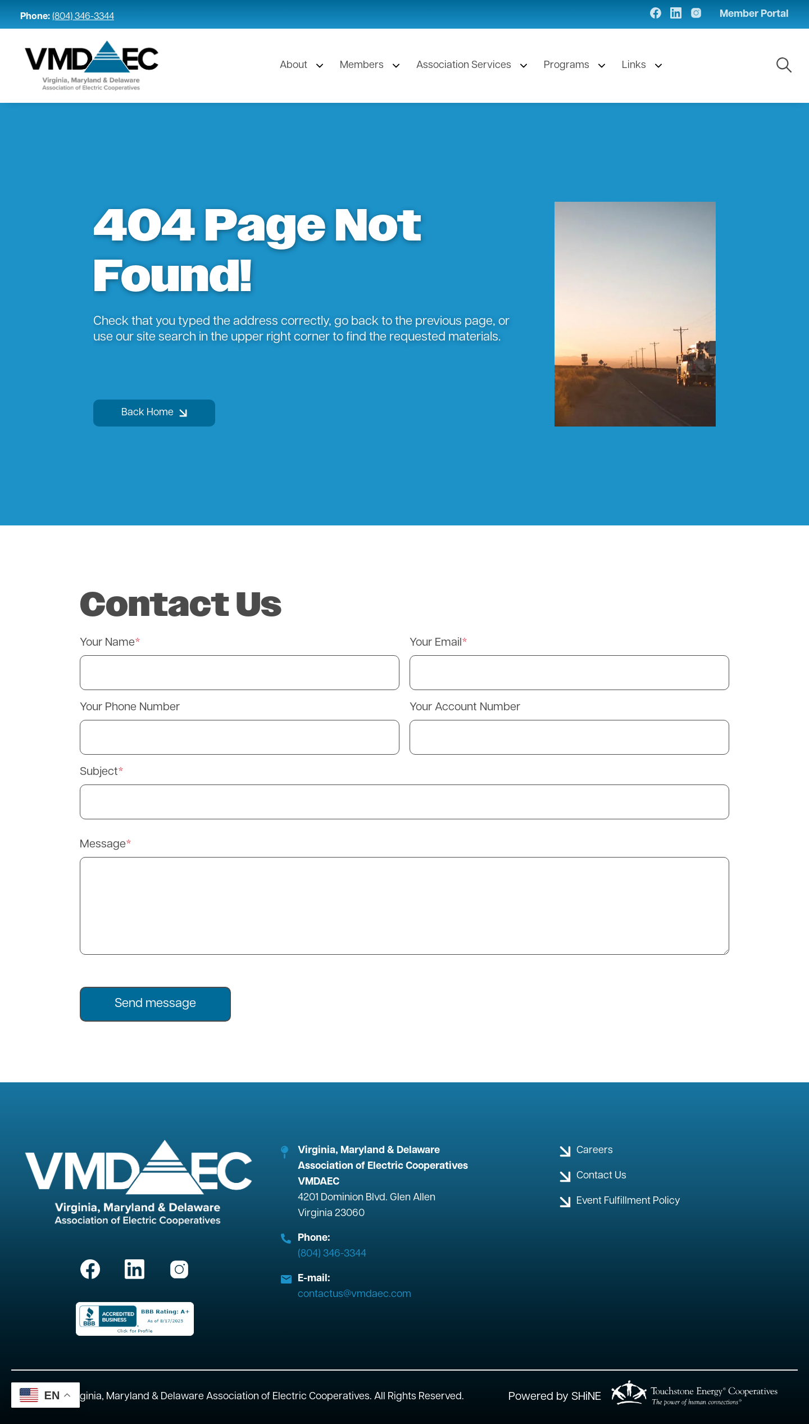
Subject (99, 772)
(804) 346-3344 (83, 16)
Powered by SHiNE (554, 1397)
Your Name (107, 642)
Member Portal (754, 15)
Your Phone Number (130, 707)
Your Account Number (465, 707)
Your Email (436, 642)
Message (103, 844)
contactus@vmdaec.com (354, 1294)
